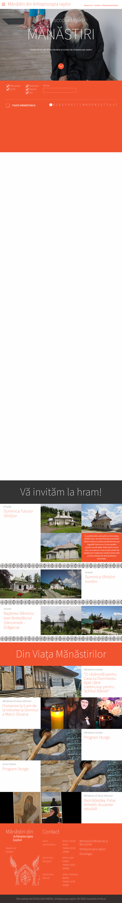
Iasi (31, 92)
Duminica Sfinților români (100, 579)
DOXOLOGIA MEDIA (43, 899)
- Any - (21, 105)
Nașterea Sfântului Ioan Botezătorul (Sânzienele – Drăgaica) (19, 620)
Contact (97, 5)
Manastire (15, 86)
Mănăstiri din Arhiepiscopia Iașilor (39, 4)
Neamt (32, 89)
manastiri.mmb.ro (96, 899)
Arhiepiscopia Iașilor (110, 5)
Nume (46, 85)
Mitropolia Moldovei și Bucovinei (93, 843)
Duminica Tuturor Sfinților (18, 513)
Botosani (34, 86)
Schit (12, 89)
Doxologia (85, 854)
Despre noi (88, 5)
